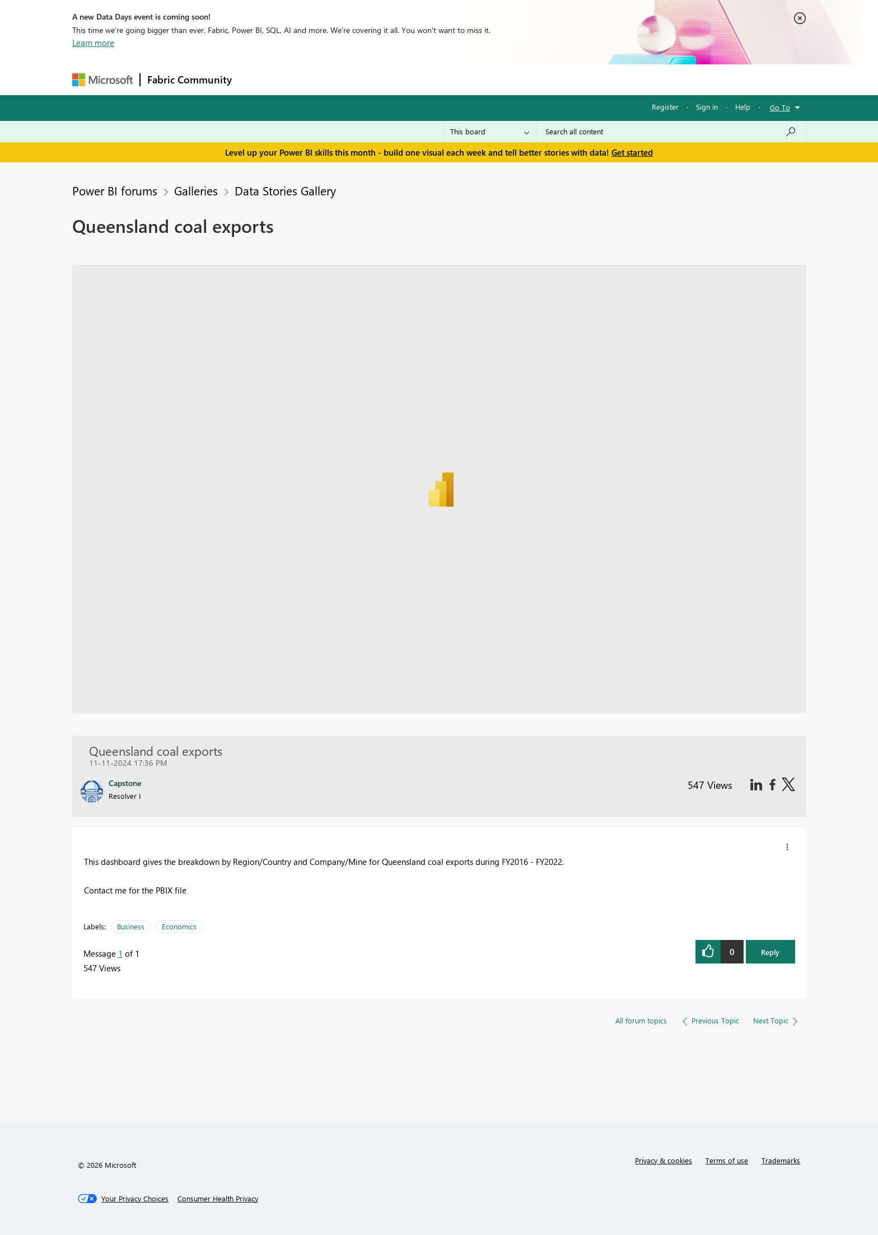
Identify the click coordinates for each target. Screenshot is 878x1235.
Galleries (196, 190)
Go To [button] (780, 107)
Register (665, 106)
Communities (402, 79)
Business (130, 926)
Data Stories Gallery (285, 190)
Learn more (93, 42)
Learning (496, 79)
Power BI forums (114, 190)
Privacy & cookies (663, 1160)
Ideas (352, 79)
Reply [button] (770, 952)
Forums (257, 79)
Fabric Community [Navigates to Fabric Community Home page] (189, 79)
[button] (787, 847)
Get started (632, 152)
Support (543, 79)
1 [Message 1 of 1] (120, 953)
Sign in (707, 106)
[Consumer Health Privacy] (218, 1199)
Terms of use (727, 1160)
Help (742, 106)
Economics (179, 926)
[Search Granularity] (489, 131)
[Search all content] (671, 131)
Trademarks (781, 1160)
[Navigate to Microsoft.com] (102, 79)
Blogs (452, 79)
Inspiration (306, 79)
